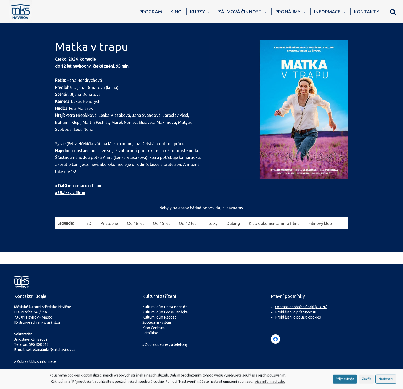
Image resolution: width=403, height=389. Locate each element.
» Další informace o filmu (78, 185)
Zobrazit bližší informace (35, 361)
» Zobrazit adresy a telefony (165, 344)
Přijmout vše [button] (345, 380)
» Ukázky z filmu (70, 192)
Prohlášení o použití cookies (298, 317)
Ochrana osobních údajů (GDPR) (301, 307)
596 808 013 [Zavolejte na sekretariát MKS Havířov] (39, 344)
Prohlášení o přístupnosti (295, 312)
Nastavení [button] (386, 380)
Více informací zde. (270, 383)
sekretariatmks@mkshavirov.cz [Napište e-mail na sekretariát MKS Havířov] (51, 350)
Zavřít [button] (366, 380)
